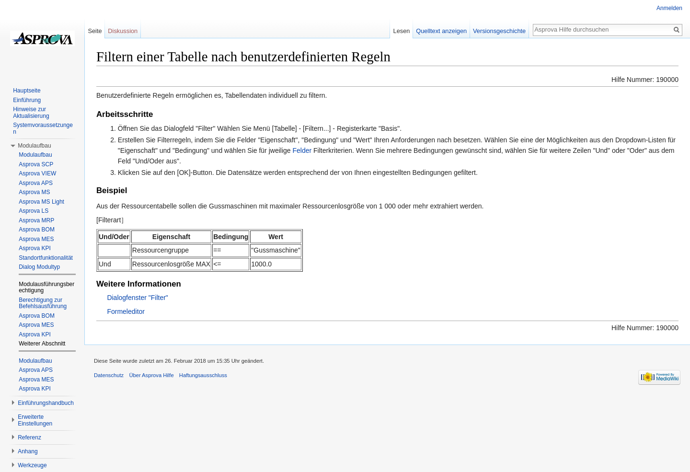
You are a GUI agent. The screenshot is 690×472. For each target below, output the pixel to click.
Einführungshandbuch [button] (46, 403)
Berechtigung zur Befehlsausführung (43, 303)
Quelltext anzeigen (441, 31)
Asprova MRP (36, 220)
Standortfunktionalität (46, 257)
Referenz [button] (29, 437)
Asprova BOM (37, 229)
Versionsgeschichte (499, 31)
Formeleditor (126, 311)
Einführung (27, 100)
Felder (301, 150)
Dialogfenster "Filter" (137, 297)
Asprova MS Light (41, 201)
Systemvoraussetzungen (43, 128)
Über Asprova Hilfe (151, 375)
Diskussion (123, 31)
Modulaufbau (35, 154)
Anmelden (669, 8)
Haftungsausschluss (203, 375)
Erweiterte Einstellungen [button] (35, 420)
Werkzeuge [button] (32, 465)
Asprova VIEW (37, 173)
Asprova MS (34, 192)
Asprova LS (33, 210)
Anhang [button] (27, 451)
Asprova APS (36, 183)
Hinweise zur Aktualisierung (31, 112)
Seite (95, 31)
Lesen (401, 31)
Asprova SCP (36, 164)
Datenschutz (109, 375)
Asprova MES (36, 239)
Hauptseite (26, 90)
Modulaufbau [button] (34, 145)
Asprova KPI (35, 248)
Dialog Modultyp (39, 267)
